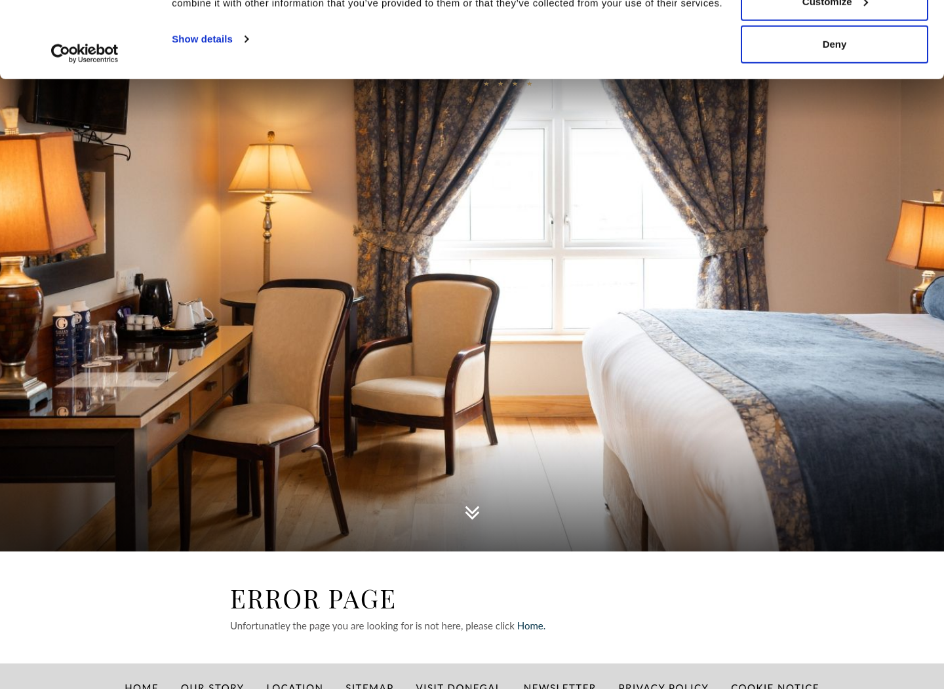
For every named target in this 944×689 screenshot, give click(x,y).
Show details (202, 115)
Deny (835, 120)
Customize (835, 77)
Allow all (835, 34)
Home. (532, 625)
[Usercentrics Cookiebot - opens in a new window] (85, 130)
